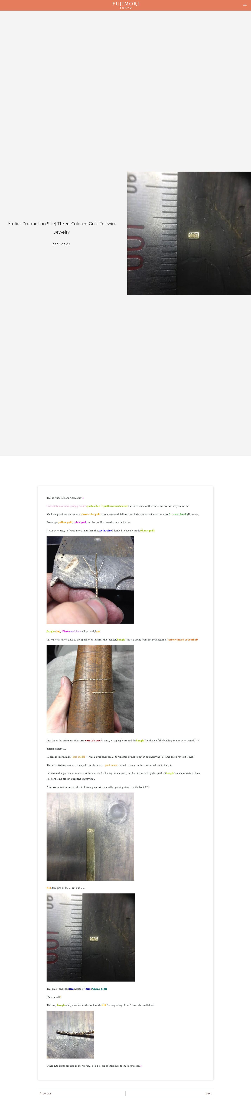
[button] (244, 5)
